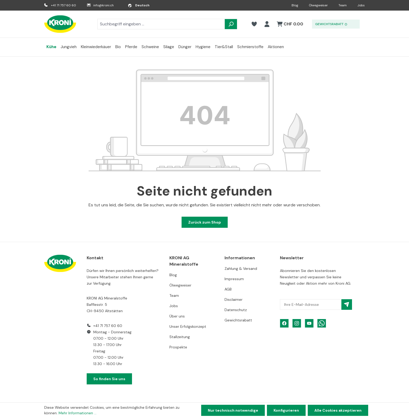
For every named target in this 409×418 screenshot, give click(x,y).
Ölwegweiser (318, 5)
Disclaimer (234, 299)
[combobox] (161, 24)
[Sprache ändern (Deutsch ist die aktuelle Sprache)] (138, 5)
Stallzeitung (179, 336)
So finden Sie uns (109, 378)
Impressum (234, 278)
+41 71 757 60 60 (63, 5)
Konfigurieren (286, 410)
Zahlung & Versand (241, 268)
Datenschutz (236, 309)
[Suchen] (231, 24)
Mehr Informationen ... (77, 413)
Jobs (361, 5)
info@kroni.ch (103, 5)
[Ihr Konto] (267, 24)
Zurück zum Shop (204, 222)
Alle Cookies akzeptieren (338, 410)
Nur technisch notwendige (233, 410)
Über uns (177, 316)
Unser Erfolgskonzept (187, 326)
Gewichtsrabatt (238, 320)
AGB (228, 289)
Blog (295, 5)
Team (342, 5)
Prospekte (178, 347)
